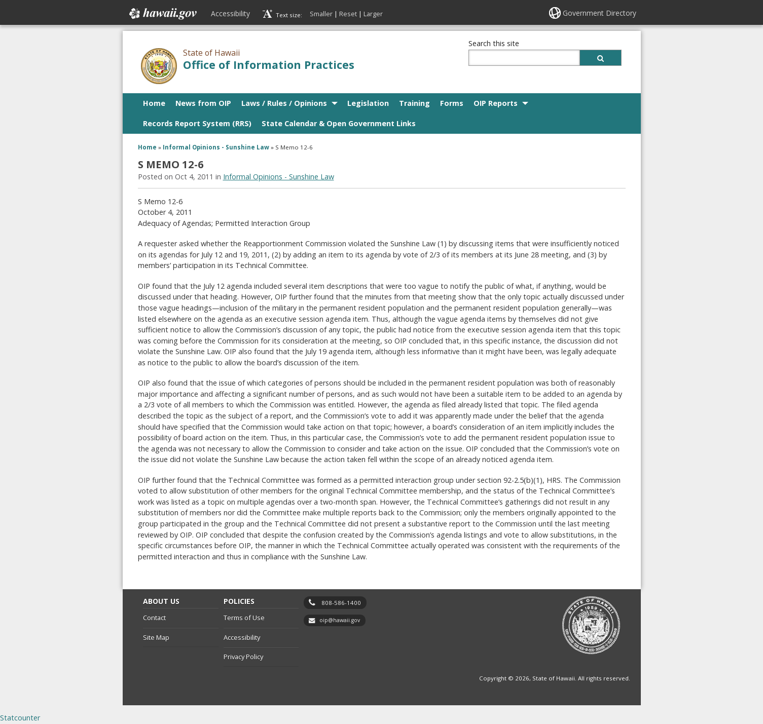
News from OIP (203, 103)
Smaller (321, 13)
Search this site (493, 43)
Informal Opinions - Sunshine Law (216, 147)
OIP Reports (496, 103)
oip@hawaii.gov (339, 620)
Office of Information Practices (268, 64)
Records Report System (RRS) (197, 123)
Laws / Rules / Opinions (284, 103)
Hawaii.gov (162, 13)
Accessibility (230, 13)
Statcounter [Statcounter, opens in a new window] (20, 717)
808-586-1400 (341, 602)
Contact (154, 617)
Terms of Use (244, 617)
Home (154, 103)
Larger (373, 13)
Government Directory (599, 13)
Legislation (368, 103)
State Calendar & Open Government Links (339, 123)
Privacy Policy (243, 656)
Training (414, 103)
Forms (451, 103)
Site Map (156, 637)
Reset (348, 13)
